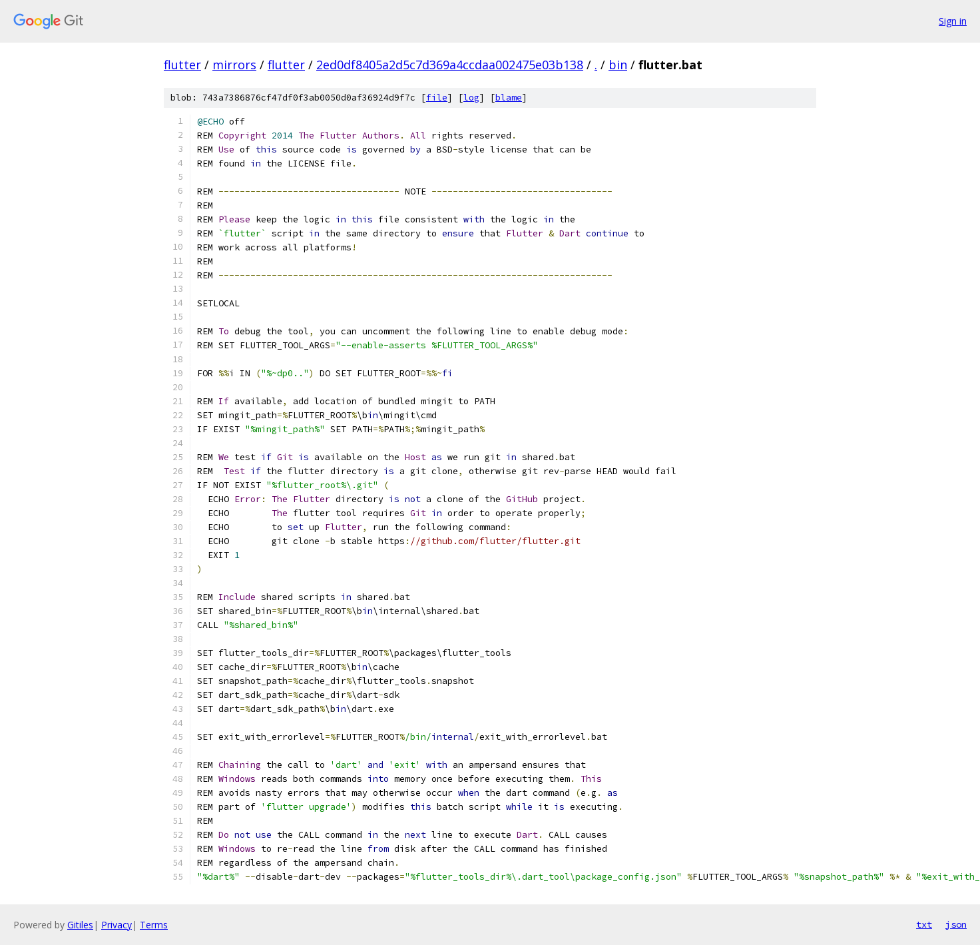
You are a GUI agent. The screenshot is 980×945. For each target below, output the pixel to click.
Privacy (116, 924)
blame (508, 97)
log (471, 97)
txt (924, 924)
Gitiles (80, 924)
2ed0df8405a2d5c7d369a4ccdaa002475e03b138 (449, 65)
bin (618, 65)
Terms (154, 924)
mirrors (234, 65)
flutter (182, 65)
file (436, 97)
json (956, 924)
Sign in (953, 21)
